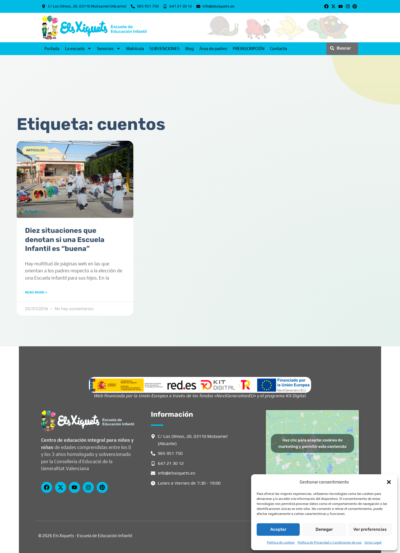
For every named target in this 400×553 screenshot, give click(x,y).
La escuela (78, 48)
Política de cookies (281, 542)
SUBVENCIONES (164, 48)
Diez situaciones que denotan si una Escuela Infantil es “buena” (64, 239)
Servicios (109, 48)
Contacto (278, 48)
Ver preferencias (370, 529)
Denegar (324, 529)
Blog (189, 48)
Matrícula (135, 48)
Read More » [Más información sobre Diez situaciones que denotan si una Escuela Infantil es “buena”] (36, 292)
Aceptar (278, 529)
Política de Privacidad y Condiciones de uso (330, 542)
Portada (51, 48)
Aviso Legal (372, 542)
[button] (389, 482)
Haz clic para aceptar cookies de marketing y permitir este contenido (312, 443)
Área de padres (213, 48)
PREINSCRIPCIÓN (248, 48)
